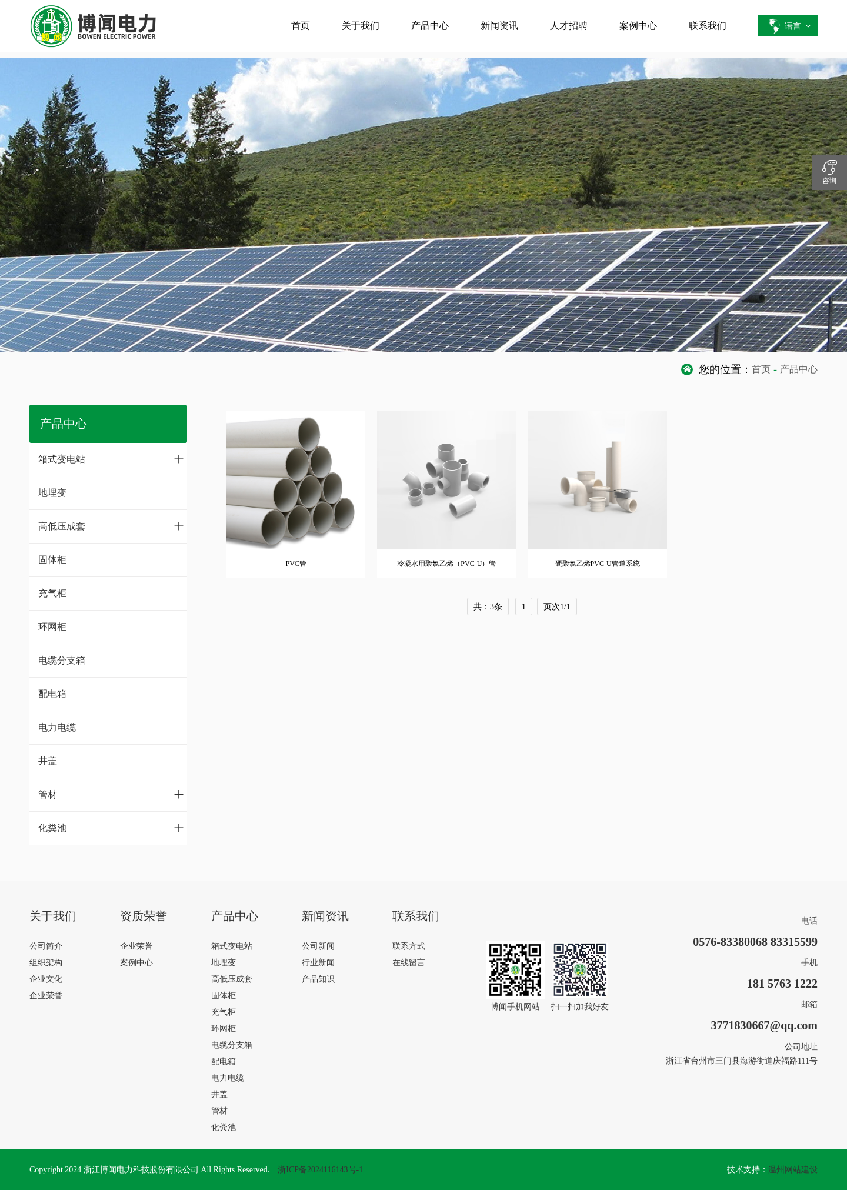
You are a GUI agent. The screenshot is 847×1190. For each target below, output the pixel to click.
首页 (300, 26)
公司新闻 (318, 946)
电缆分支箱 (61, 660)
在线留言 (408, 962)
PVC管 (295, 563)
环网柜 (52, 627)
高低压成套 (111, 525)
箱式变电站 (111, 458)
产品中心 (430, 26)
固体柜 (52, 560)
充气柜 (52, 593)
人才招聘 (569, 26)
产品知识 (318, 979)
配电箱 (52, 694)
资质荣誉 (143, 915)
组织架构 (45, 962)
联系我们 (707, 26)
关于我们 (360, 26)
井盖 (47, 761)
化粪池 (111, 827)
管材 (111, 794)
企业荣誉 (45, 995)
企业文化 (45, 979)
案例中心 (638, 26)
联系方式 (408, 946)
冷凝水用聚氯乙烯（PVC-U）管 (446, 563)
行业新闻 (318, 962)
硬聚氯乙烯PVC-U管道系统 (597, 563)
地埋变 (52, 493)
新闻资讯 (499, 26)
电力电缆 (57, 727)
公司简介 (45, 946)
